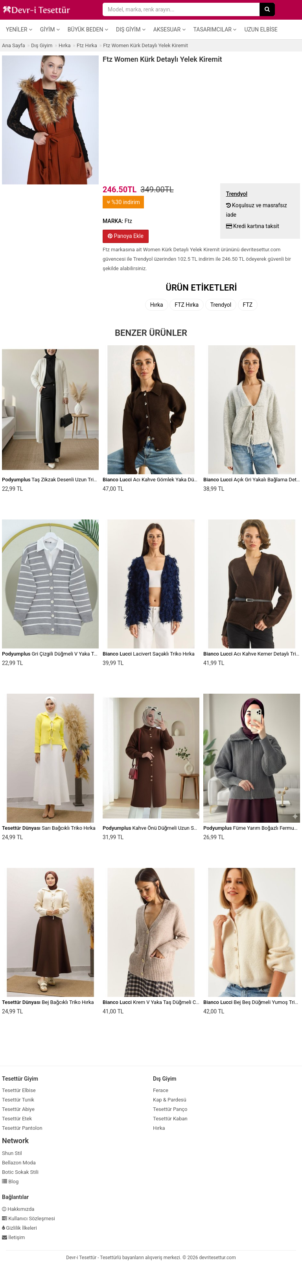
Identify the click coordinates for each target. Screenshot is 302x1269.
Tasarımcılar (215, 29)
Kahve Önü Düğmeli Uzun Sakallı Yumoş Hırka (169, 828)
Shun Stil (12, 1153)
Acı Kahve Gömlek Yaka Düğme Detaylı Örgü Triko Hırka (181, 480)
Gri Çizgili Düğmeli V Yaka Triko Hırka (59, 654)
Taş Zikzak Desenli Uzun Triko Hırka (57, 480)
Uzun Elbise (260, 29)
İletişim (13, 1237)
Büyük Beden (88, 29)
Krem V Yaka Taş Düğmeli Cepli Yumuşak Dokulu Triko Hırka (186, 1002)
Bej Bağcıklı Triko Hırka (48, 1002)
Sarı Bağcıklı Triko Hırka (49, 828)
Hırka (156, 305)
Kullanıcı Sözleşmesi (28, 1218)
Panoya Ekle (126, 236)
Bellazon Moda (19, 1163)
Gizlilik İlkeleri (19, 1228)
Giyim (50, 29)
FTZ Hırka (187, 305)
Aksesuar (169, 29)
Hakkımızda (18, 1209)
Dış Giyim (130, 29)
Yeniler (19, 29)
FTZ (248, 305)
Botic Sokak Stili (20, 1172)
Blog (10, 1181)
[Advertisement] (201, 122)
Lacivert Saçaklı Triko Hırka (149, 654)
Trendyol (220, 305)
